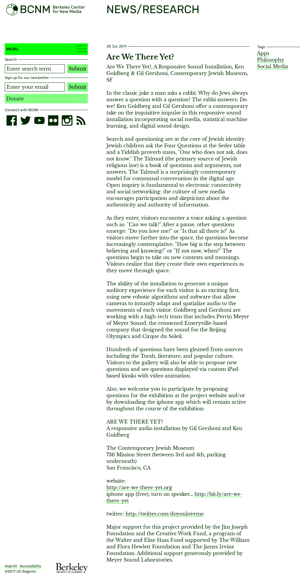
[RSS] (81, 120)
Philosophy (270, 60)
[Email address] (35, 86)
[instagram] (67, 120)
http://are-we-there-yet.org (139, 487)
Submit (77, 69)
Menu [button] (46, 49)
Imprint (11, 566)
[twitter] (25, 120)
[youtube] (39, 120)
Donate (15, 99)
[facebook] (12, 120)
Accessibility (30, 566)
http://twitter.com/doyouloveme (165, 514)
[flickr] (53, 120)
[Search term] (35, 68)
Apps (263, 53)
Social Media (272, 66)
